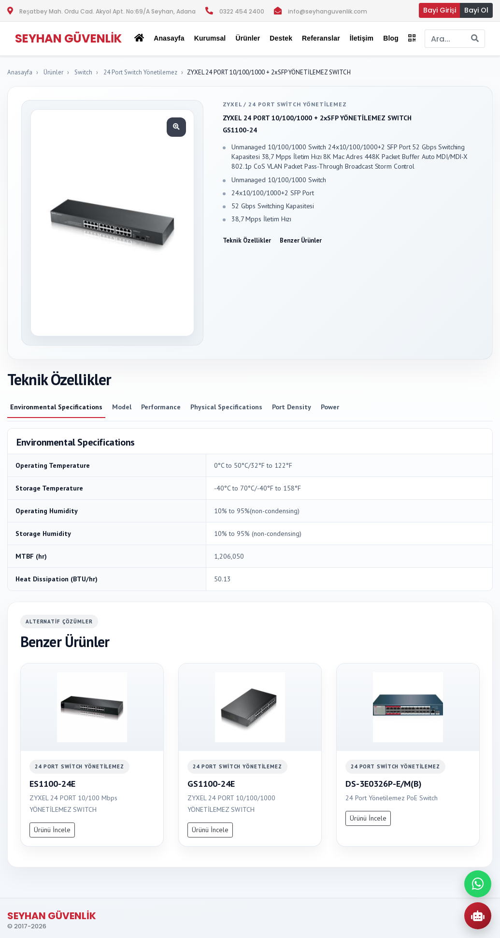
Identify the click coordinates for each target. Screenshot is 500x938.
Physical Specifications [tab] (226, 407)
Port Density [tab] (291, 407)
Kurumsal (210, 38)
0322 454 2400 (241, 11)
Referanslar (321, 38)
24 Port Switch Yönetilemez (140, 72)
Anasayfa (169, 38)
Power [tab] (330, 407)
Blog (391, 38)
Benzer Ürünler (301, 240)
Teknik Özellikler (247, 240)
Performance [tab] (161, 407)
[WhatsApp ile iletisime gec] (477, 883)
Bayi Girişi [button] (439, 10)
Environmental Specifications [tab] (56, 407)
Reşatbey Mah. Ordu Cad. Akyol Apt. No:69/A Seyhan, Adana (107, 11)
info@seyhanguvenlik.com (327, 11)
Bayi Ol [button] (476, 10)
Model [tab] (121, 407)
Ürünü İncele (52, 829)
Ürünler (53, 72)
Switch (83, 72)
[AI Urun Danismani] (477, 915)
